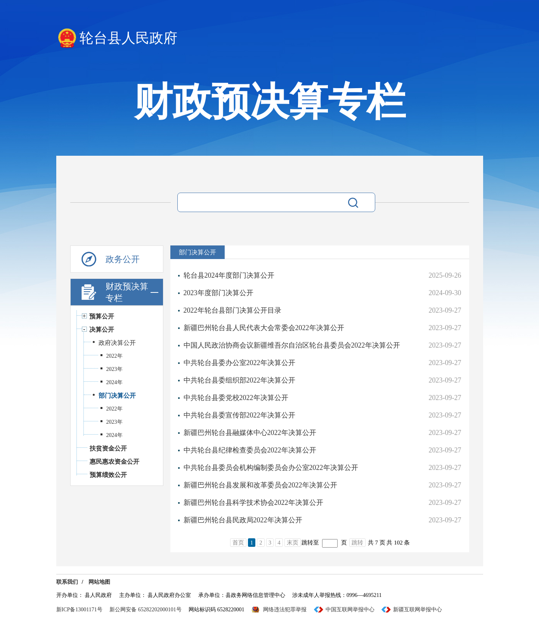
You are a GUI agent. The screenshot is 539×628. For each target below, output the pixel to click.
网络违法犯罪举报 (285, 609)
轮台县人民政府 (128, 38)
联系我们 (67, 582)
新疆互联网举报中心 (417, 609)
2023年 (114, 369)
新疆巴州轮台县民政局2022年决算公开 (243, 520)
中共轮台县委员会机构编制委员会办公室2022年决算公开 (271, 467)
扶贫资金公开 (108, 448)
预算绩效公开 (108, 474)
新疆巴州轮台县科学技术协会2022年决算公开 (253, 502)
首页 (238, 542)
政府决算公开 (117, 342)
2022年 (114, 356)
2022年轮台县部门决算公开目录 (232, 310)
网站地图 (99, 582)
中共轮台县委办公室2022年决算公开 (239, 363)
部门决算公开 (117, 395)
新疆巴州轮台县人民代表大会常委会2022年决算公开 (264, 328)
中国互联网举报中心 (350, 609)
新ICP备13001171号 (79, 609)
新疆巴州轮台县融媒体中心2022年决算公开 (250, 433)
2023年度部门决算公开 (218, 293)
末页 (292, 542)
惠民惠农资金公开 (114, 461)
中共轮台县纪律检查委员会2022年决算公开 (250, 450)
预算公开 (101, 316)
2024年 (114, 382)
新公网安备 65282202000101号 (145, 609)
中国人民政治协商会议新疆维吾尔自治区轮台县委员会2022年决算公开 (292, 345)
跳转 (357, 542)
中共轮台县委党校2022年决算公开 (236, 398)
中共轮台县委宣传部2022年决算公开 (239, 415)
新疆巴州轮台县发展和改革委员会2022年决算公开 (260, 485)
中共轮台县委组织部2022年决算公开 (239, 380)
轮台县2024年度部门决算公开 (229, 275)
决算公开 (101, 329)
